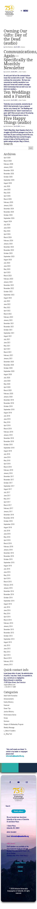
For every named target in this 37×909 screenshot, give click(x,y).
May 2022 (7, 307)
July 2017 (7, 492)
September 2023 (9, 256)
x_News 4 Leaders (22, 72)
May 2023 (7, 269)
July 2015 (7, 569)
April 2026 (7, 157)
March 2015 (8, 581)
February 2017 (8, 508)
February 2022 (8, 317)
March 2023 (8, 275)
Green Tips (7, 708)
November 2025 (9, 173)
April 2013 (7, 655)
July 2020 (7, 377)
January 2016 (8, 550)
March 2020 (8, 390)
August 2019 (8, 413)
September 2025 (9, 180)
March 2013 (8, 658)
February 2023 (8, 279)
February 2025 (8, 202)
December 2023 (9, 247)
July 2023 (7, 263)
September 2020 (9, 371)
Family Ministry (8, 702)
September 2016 (9, 524)
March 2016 (8, 543)
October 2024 (8, 215)
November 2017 (9, 479)
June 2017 (7, 495)
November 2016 (9, 518)
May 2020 (7, 384)
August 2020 (8, 374)
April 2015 (7, 578)
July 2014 (7, 607)
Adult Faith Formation (10, 695)
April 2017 (7, 502)
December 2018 (9, 438)
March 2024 (8, 237)
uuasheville (7, 72)
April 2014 (7, 617)
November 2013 (9, 632)
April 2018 (7, 464)
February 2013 (8, 661)
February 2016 (8, 546)
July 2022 (7, 301)
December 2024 (9, 208)
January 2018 (8, 473)
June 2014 (7, 610)
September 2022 (9, 295)
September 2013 (9, 639)
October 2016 (8, 521)
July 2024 (7, 224)
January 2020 (8, 397)
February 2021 (8, 355)
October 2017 (8, 483)
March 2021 (8, 352)
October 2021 (8, 330)
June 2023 (7, 266)
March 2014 (8, 620)
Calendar (20, 867)
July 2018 (7, 454)
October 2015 (8, 559)
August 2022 (8, 298)
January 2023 (8, 282)
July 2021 (7, 339)
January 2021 (8, 358)
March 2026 (8, 161)
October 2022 (8, 291)
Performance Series (10, 715)
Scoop (6, 718)
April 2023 (7, 272)
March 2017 (8, 505)
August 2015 (8, 566)
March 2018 (8, 467)
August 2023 (8, 259)
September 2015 (9, 562)
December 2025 (9, 170)
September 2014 (9, 601)
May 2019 (7, 422)
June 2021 (7, 342)
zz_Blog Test (8, 734)
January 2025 (8, 205)
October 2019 (8, 406)
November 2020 (9, 365)
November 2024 (9, 212)
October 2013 (8, 636)
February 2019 (8, 432)
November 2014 (9, 594)
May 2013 (7, 652)
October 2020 (8, 368)
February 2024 (8, 240)
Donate (20, 871)
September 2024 (9, 218)
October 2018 (8, 444)
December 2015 (9, 553)
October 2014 (8, 597)
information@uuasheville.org (15, 756)
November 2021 (9, 326)
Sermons (23, 47)
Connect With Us (20, 863)
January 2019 (8, 435)
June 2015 (7, 572)
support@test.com (9, 684)
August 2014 (8, 604)
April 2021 (7, 349)
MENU (25, 10)
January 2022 (8, 320)
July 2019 (7, 416)
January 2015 (8, 588)
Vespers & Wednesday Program (13, 724)
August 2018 (8, 451)
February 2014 (8, 623)
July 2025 (7, 186)
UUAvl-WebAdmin (9, 47)
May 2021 (7, 346)
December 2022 (9, 285)
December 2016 (9, 515)
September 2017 (9, 486)
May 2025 (7, 193)
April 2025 (7, 196)
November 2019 (9, 403)
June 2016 (7, 534)
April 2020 (7, 387)
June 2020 (7, 381)
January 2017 (8, 511)
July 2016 (7, 530)
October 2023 (8, 253)
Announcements (9, 699)
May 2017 (7, 499)
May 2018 (7, 460)
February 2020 (8, 393)
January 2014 (8, 626)
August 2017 (8, 489)
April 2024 (7, 234)
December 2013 (9, 629)
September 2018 (9, 448)
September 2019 (9, 409)
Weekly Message (9, 727)
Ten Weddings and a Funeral (17, 94)
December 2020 (9, 362)
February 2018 (8, 470)
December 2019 (9, 400)
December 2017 (9, 476)
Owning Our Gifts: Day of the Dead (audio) (15, 37)
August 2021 (8, 336)
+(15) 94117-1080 (10, 687)
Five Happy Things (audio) (17, 120)
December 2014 (9, 591)
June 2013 (7, 648)
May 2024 (7, 231)
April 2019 (7, 425)
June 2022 (7, 304)
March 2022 (8, 314)
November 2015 (9, 556)
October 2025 (8, 177)
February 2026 (8, 164)
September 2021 (9, 333)
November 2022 (9, 288)
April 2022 (7, 311)
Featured (6, 705)
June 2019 (7, 419)
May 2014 (7, 613)
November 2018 (9, 441)
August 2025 (8, 183)
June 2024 (7, 228)
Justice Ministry (9, 711)
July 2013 (7, 645)
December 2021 (9, 323)
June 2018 (7, 457)
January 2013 (8, 664)
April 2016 (7, 540)
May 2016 (7, 537)
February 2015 (8, 585)
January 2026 (8, 167)
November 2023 (9, 250)
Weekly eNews (18, 811)
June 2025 (7, 189)
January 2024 (8, 244)
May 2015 (7, 575)
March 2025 (8, 199)
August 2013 (8, 642)
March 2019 (8, 428)
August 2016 (8, 527)
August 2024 (8, 221)
